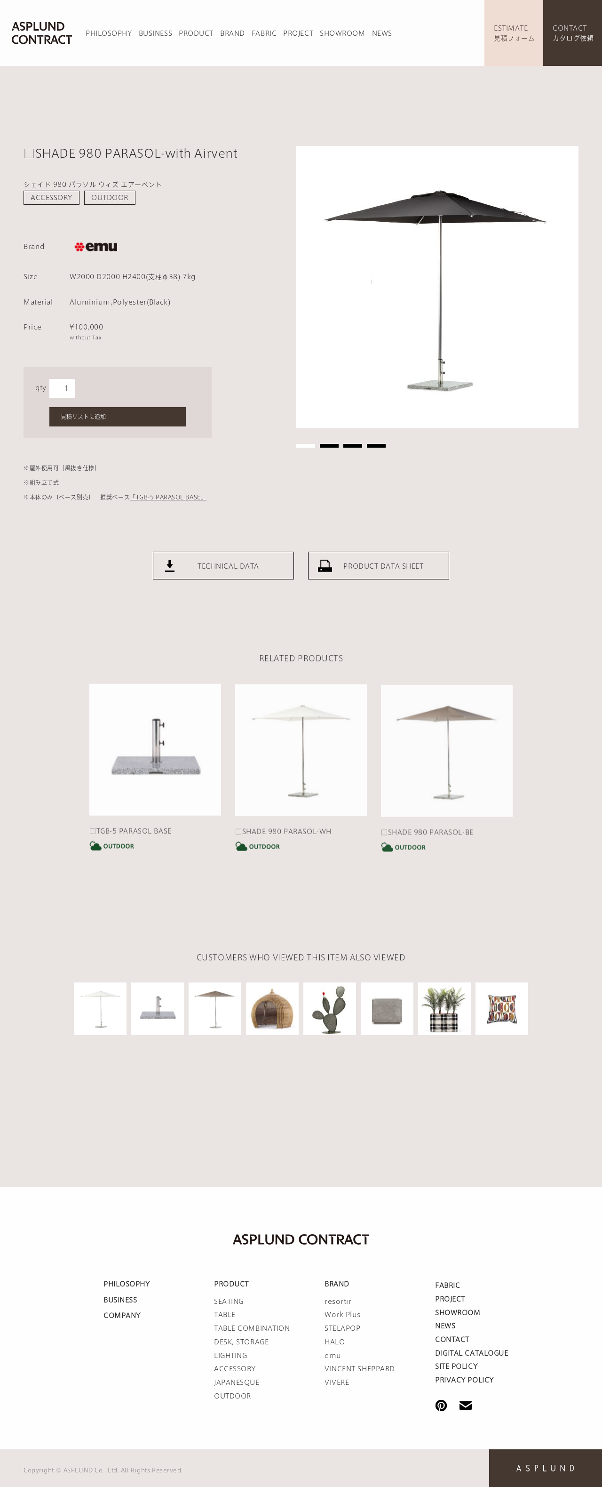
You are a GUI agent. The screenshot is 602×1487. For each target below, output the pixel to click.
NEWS (382, 33)
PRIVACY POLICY (464, 1380)
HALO (335, 1342)
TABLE (225, 1314)
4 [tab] (376, 446)
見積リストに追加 (83, 416)
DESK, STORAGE (241, 1342)
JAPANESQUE (237, 1382)
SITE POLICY (456, 1366)
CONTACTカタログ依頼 (573, 33)
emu (333, 1355)
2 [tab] (329, 446)
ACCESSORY (51, 197)
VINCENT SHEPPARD (360, 1369)
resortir (338, 1301)
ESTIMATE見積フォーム (514, 33)
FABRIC (264, 33)
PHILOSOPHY (109, 33)
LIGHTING (230, 1355)
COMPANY (122, 1315)
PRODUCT (196, 33)
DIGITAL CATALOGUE (471, 1353)
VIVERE (337, 1382)
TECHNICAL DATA (228, 593)
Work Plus (343, 1314)
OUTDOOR (109, 197)
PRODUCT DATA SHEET (383, 593)
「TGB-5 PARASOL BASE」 (168, 497)
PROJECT (298, 33)
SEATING (229, 1301)
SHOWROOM (342, 33)
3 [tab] (352, 446)
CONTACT (452, 1339)
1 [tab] (305, 446)
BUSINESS (155, 33)
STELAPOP (342, 1328)
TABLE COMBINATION (252, 1328)
